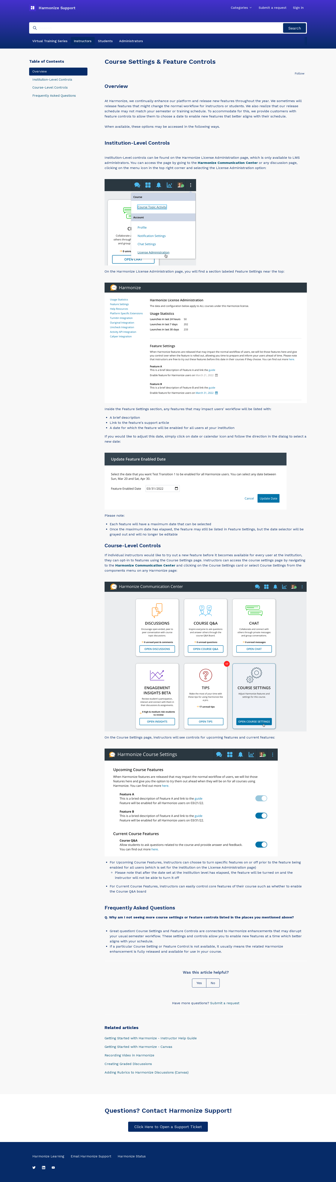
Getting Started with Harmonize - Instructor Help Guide (151, 1038)
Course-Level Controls (50, 87)
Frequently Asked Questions (54, 96)
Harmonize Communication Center (228, 163)
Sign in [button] (298, 8)
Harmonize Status (132, 1156)
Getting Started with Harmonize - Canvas (138, 1047)
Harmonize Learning (48, 1156)
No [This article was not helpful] (213, 983)
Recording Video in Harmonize (129, 1055)
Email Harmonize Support (91, 1156)
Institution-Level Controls (52, 80)
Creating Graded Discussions (128, 1064)
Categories (241, 8)
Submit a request (272, 8)
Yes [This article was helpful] (199, 983)
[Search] (168, 28)
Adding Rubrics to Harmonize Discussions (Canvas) (147, 1072)
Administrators (131, 41)
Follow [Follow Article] (299, 73)
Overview (39, 71)
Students (105, 41)
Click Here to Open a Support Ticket (168, 1126)
